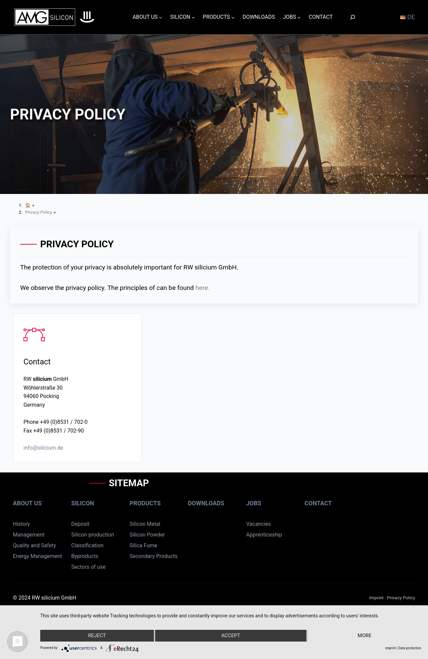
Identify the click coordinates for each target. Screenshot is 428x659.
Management (29, 534)
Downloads (206, 503)
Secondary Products (154, 556)
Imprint (377, 597)
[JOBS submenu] (299, 17)
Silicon (82, 503)
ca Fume (147, 545)
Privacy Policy (401, 597)
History (21, 524)
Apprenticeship (264, 534)
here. (202, 288)
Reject (97, 635)
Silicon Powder (147, 534)
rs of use (95, 567)
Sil (132, 545)
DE (407, 17)
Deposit (80, 524)
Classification (87, 545)
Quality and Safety (34, 545)
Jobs (253, 503)
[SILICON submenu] (193, 17)
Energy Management (37, 556)
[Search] (353, 17)
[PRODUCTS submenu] (233, 17)
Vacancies (258, 524)
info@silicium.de (43, 449)
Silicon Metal (145, 524)
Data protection (409, 648)
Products (145, 503)
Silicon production (92, 534)
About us (27, 503)
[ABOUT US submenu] (160, 17)
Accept (230, 635)
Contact (318, 503)
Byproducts (85, 556)
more (364, 635)
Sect (76, 567)
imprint (390, 648)
